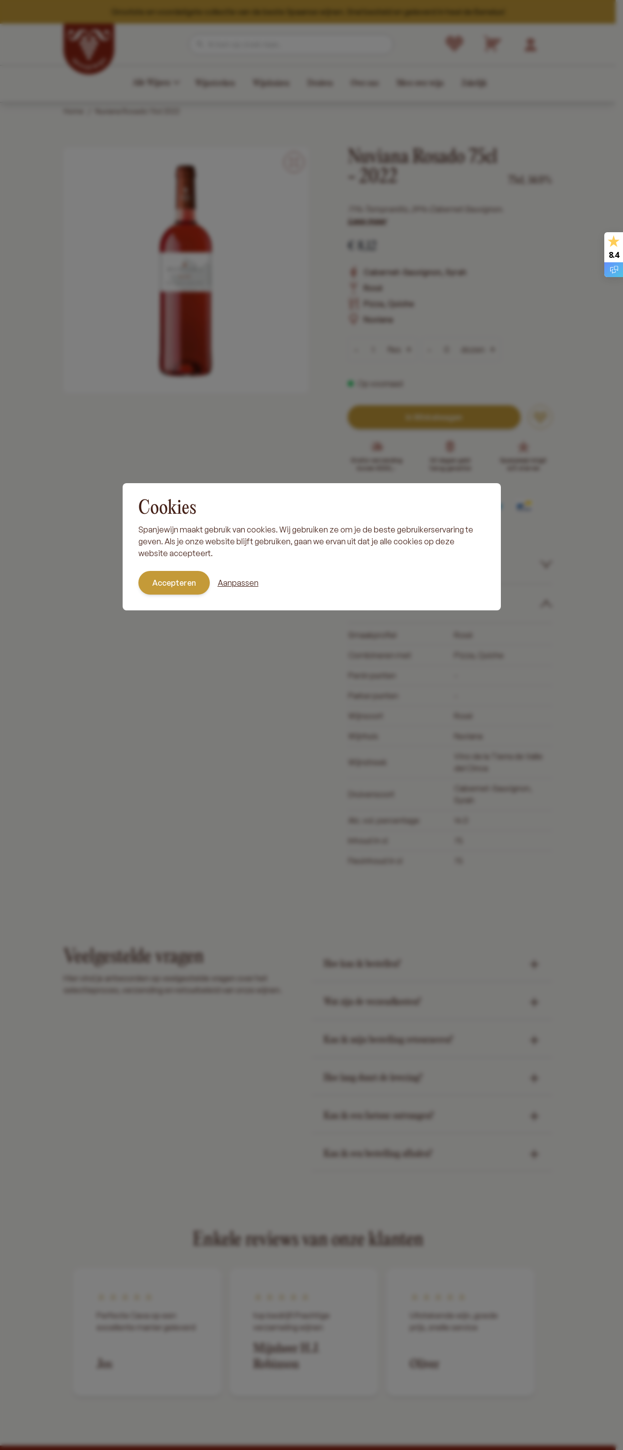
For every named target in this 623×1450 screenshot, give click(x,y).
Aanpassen (238, 583)
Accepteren (174, 583)
